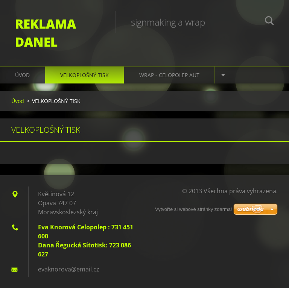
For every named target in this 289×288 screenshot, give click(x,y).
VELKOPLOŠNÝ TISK (84, 75)
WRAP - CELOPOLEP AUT (169, 75)
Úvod (22, 75)
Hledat (269, 22)
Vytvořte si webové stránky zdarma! (193, 209)
